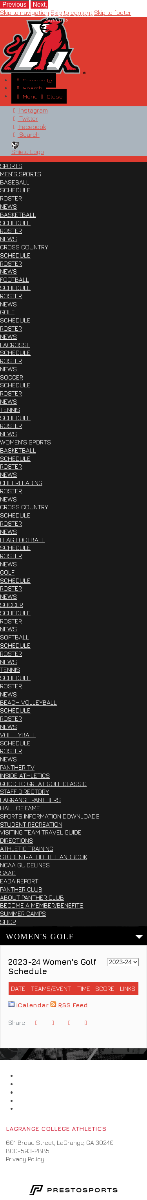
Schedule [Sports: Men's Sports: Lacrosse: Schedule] (15, 352)
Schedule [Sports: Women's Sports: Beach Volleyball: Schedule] (15, 710)
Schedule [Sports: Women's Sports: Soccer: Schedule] (15, 612)
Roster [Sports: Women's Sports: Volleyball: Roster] (11, 750)
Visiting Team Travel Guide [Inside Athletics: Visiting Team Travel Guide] (41, 832)
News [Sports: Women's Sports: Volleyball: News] (8, 759)
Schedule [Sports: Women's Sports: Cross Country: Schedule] (15, 515)
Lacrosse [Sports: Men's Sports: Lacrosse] (15, 344)
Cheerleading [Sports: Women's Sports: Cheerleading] (21, 482)
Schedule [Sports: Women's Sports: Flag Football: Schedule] (15, 547)
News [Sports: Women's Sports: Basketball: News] (8, 474)
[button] (86, 1022)
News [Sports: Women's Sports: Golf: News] (8, 596)
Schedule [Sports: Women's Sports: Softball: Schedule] (15, 645)
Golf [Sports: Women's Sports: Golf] (7, 572)
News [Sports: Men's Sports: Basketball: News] (8, 238)
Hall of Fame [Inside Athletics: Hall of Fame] (20, 807)
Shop (8, 921)
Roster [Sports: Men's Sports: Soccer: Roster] (11, 393)
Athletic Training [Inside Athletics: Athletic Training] (26, 848)
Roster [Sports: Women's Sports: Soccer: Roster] (11, 621)
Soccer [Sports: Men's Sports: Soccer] (11, 377)
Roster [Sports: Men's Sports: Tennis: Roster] (11, 425)
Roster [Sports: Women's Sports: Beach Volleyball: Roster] (11, 718)
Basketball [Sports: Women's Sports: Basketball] (18, 450)
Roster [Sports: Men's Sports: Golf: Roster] (11, 328)
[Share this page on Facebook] (36, 1022)
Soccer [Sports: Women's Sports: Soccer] (11, 604)
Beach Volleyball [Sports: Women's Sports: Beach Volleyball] (28, 702)
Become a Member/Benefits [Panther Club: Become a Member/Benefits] (41, 905)
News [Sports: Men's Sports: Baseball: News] (8, 206)
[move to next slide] (39, 4)
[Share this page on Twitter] (53, 1022)
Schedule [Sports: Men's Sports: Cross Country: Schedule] (15, 255)
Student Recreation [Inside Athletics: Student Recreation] (31, 824)
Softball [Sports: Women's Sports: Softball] (14, 637)
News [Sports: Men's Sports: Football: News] (8, 304)
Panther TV (17, 767)
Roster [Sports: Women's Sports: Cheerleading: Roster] (11, 490)
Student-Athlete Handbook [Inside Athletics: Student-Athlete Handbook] (43, 856)
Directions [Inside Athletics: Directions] (16, 840)
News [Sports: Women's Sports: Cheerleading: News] (8, 499)
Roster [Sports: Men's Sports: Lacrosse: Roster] (11, 360)
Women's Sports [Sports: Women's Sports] (25, 442)
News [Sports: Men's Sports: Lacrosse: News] (8, 369)
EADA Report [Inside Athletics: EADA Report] (19, 881)
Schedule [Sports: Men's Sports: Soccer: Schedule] (15, 385)
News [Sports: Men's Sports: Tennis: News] (8, 433)
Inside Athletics (25, 775)
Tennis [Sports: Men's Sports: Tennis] (10, 409)
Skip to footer (112, 12)
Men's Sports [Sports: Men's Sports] (20, 173)
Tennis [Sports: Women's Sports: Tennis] (10, 669)
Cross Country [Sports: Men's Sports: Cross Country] (24, 247)
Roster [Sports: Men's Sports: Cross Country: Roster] (11, 263)
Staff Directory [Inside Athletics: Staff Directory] (24, 791)
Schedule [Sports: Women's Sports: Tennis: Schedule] (15, 677)
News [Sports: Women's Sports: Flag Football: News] (8, 564)
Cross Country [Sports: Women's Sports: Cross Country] (24, 506)
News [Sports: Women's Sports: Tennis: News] (8, 694)
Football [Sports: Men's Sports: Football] (14, 279)
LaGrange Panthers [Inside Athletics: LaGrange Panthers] (30, 799)
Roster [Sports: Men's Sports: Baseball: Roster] (11, 198)
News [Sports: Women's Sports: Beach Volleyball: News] (8, 726)
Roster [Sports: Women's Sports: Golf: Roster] (11, 588)
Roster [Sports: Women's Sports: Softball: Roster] (11, 653)
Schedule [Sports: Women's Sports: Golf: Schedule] (15, 580)
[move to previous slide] (14, 4)
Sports (11, 165)
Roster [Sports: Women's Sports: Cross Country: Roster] (11, 523)
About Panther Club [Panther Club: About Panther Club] (32, 897)
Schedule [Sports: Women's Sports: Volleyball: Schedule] (15, 743)
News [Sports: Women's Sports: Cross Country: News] (8, 531)
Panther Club (21, 889)
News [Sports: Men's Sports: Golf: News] (8, 336)
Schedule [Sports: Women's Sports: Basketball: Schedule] (15, 458)
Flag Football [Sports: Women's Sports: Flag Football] (22, 539)
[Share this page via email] (69, 1022)
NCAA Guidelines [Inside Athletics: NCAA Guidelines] (25, 865)
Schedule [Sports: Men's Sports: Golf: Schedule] (15, 320)
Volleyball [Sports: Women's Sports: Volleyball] (18, 734)
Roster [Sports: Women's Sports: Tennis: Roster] (11, 686)
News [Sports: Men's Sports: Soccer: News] (8, 401)
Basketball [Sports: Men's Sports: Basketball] (18, 214)
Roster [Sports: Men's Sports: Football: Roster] (11, 295)
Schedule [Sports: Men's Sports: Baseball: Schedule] (15, 189)
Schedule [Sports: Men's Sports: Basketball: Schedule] (15, 222)
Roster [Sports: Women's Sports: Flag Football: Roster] (11, 555)
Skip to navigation (24, 12)
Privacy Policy (25, 1158)
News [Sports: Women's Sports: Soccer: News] (8, 628)
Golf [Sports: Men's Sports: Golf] (7, 311)
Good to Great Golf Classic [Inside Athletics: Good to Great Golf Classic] (43, 783)
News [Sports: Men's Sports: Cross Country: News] (8, 271)
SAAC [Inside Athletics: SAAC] (8, 872)
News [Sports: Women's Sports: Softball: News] (8, 661)
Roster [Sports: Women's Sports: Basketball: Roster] (11, 466)
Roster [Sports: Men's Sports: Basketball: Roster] (11, 230)
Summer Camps (23, 913)
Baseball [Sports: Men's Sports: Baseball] (14, 182)
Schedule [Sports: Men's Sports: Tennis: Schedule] (15, 417)
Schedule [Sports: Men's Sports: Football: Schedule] (15, 287)
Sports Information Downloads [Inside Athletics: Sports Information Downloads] (50, 816)
